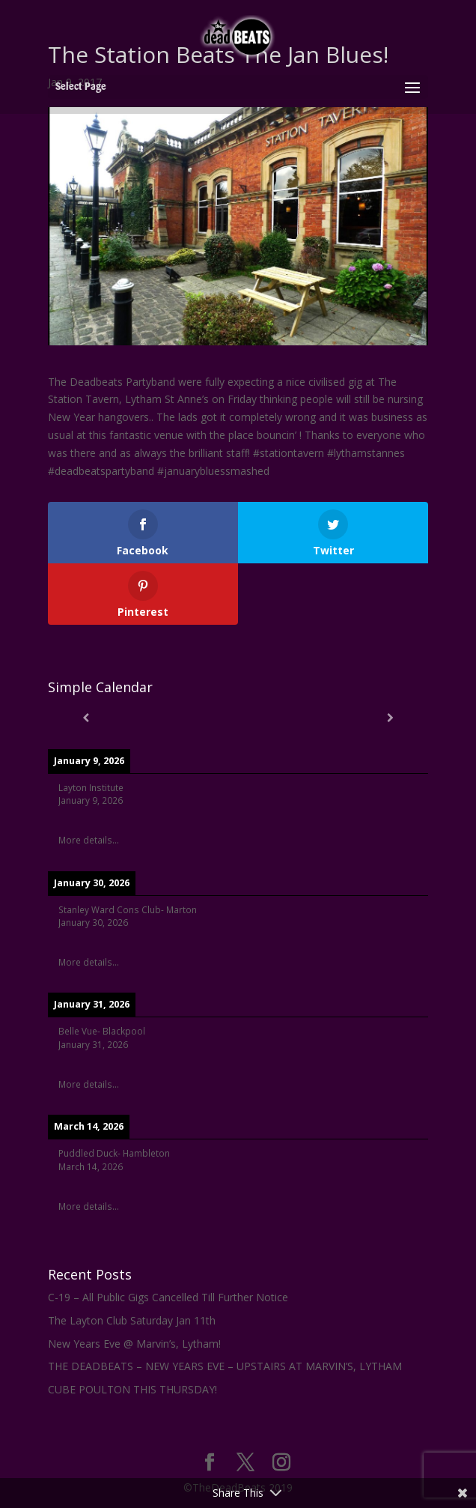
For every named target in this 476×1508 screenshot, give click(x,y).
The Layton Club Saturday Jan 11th (132, 1320)
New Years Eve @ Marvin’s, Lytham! (134, 1343)
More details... (88, 840)
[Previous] (86, 717)
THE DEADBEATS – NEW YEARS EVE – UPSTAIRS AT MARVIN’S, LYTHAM (225, 1366)
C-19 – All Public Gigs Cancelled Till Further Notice (168, 1297)
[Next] (391, 717)
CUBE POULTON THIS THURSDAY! (132, 1389)
